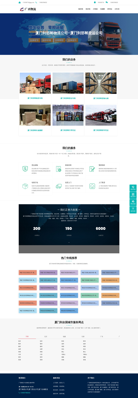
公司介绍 (117, 9)
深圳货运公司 (61, 396)
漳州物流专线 (53, 396)
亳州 (101, 341)
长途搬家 (102, 9)
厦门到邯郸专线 (28, 396)
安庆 (19, 341)
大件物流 (95, 9)
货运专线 (88, 9)
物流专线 (80, 9)
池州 (40, 344)
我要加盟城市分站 (69, 390)
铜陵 (40, 354)
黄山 (80, 349)
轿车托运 (109, 9)
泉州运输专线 (45, 396)
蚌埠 (60, 341)
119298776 (99, 2)
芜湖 (80, 354)
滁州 (80, 344)
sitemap (84, 392)
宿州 (101, 352)
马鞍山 (61, 352)
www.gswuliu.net (66, 392)
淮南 (40, 349)
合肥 (60, 346)
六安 (19, 352)
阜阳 (19, 346)
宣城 (19, 357)
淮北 (101, 346)
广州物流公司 (37, 396)
